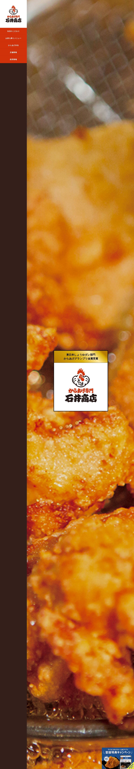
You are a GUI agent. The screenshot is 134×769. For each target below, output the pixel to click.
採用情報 (13, 59)
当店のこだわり (13, 31)
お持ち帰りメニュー (13, 38)
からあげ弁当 (13, 45)
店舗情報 (13, 52)
